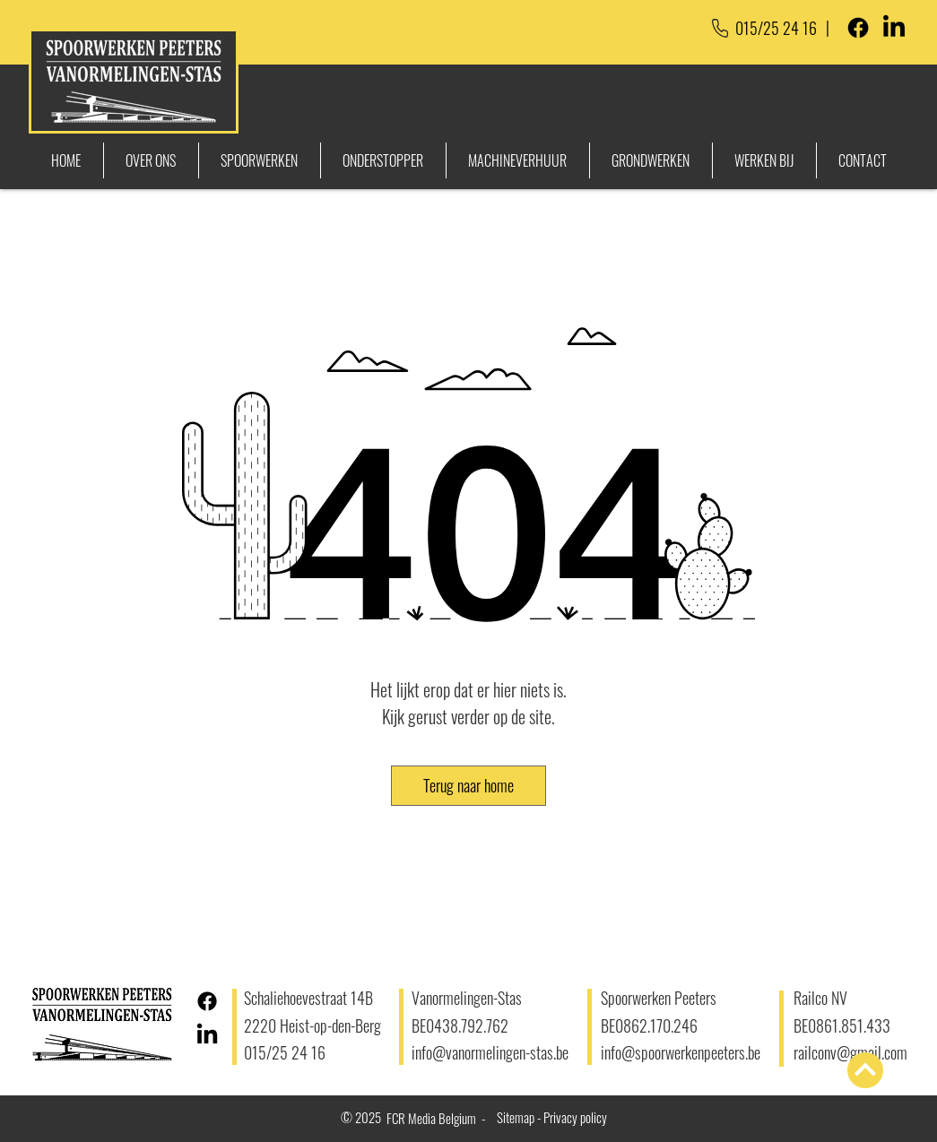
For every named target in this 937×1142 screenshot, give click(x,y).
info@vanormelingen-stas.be (490, 1052)
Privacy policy (575, 1117)
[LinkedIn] (894, 27)
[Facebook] (858, 27)
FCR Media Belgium (431, 1118)
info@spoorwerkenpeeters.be (682, 1052)
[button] (468, 786)
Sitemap (515, 1117)
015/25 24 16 (776, 27)
